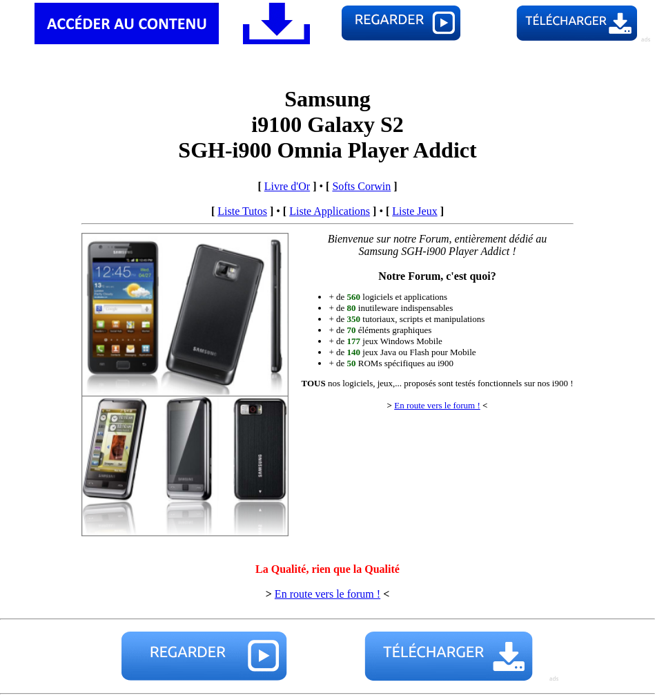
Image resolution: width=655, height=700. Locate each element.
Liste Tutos (242, 211)
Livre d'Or (287, 186)
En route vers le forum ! (437, 405)
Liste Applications (329, 211)
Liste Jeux (414, 211)
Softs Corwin (361, 186)
